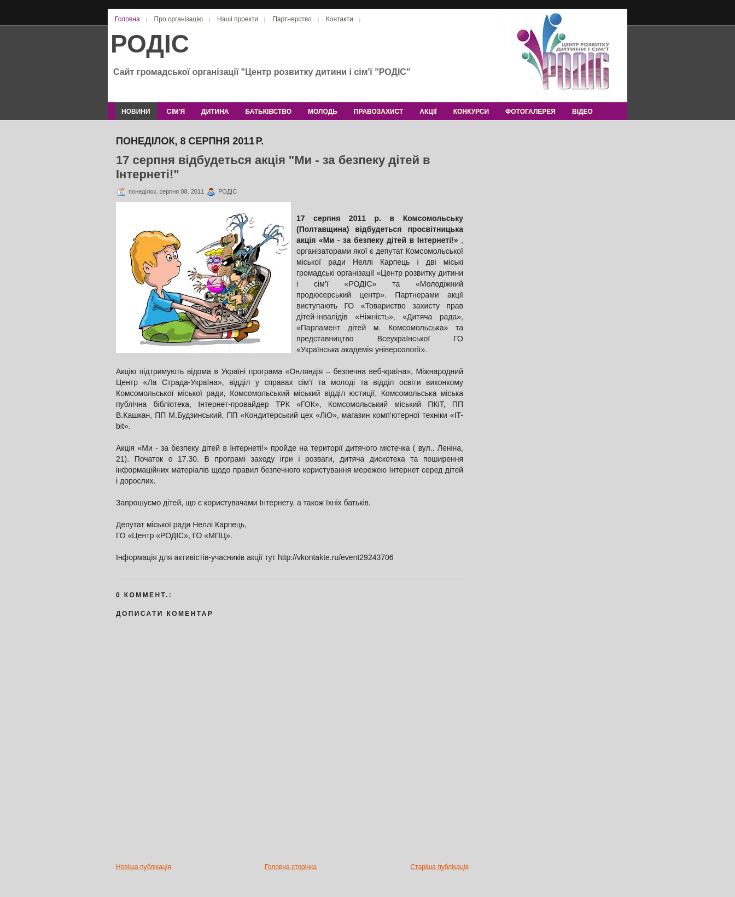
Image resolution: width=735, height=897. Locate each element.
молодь (322, 111)
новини (135, 111)
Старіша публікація (439, 867)
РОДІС (149, 44)
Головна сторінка (291, 867)
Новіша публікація (143, 867)
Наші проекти (237, 19)
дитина (215, 111)
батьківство (268, 111)
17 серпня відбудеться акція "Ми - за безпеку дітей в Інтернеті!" (273, 167)
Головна (127, 19)
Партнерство (292, 19)
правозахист (378, 111)
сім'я (176, 111)
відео (582, 111)
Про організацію (178, 19)
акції (427, 111)
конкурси (471, 111)
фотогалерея (530, 111)
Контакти (339, 19)
